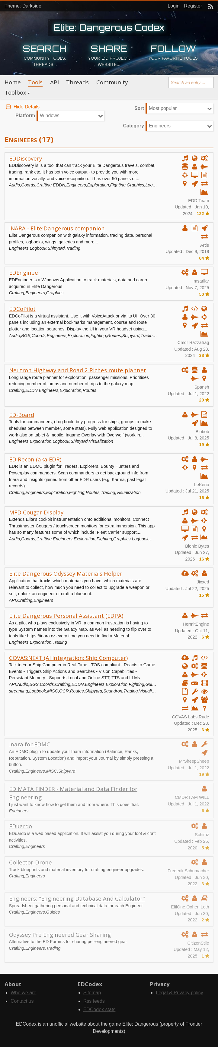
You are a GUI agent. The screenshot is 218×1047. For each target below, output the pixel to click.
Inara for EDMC (29, 744)
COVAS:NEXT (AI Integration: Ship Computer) (68, 657)
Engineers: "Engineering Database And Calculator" (77, 898)
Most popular (163, 108)
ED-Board (21, 414)
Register (193, 5)
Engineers (160, 125)
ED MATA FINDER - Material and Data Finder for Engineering (73, 793)
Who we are (23, 992)
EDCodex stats (99, 1009)
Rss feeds (94, 1001)
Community (112, 82)
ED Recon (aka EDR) (35, 459)
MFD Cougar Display (36, 512)
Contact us (22, 1001)
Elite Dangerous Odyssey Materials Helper (65, 573)
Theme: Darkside (23, 5)
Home (13, 82)
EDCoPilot (22, 308)
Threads (77, 82)
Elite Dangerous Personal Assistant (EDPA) (66, 615)
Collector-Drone (30, 862)
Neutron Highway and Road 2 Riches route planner (77, 370)
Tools (35, 82)
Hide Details (22, 106)
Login (173, 5)
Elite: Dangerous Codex (109, 27)
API (54, 82)
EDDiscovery (25, 158)
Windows (49, 115)
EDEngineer (24, 272)
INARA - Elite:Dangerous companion (57, 228)
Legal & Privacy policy (179, 992)
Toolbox (15, 92)
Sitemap (92, 992)
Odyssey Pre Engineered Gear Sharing (60, 934)
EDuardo (20, 826)
